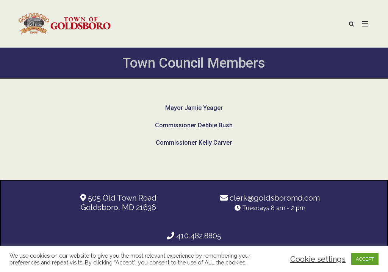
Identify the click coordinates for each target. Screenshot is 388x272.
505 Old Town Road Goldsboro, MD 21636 (118, 202)
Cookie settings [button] (318, 259)
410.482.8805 (194, 235)
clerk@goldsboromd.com (270, 197)
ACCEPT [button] (365, 259)
